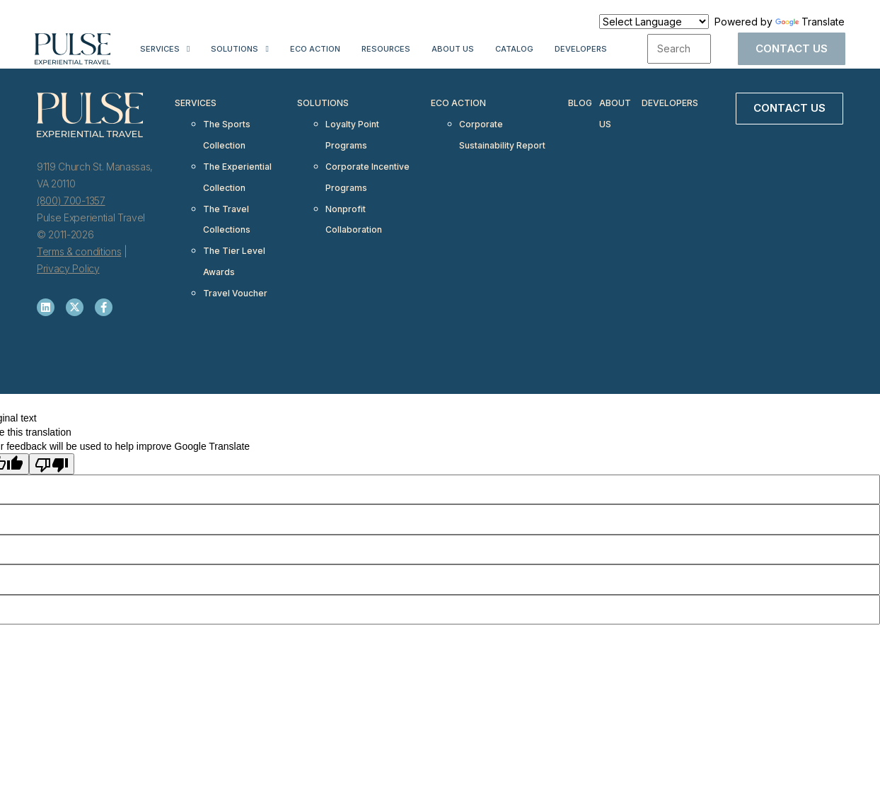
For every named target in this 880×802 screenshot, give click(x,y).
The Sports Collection (226, 126)
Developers (581, 49)
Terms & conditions (79, 251)
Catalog (514, 49)
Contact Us (791, 48)
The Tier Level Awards (234, 228)
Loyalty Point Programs (352, 126)
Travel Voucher (235, 253)
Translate (810, 22)
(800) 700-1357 (71, 200)
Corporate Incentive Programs (367, 160)
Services (160, 49)
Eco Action (315, 49)
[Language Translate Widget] (654, 21)
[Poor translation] (51, 464)
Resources (385, 49)
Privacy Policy (68, 268)
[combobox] (679, 49)
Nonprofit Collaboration (353, 194)
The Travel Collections (226, 194)
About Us (453, 49)
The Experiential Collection (237, 160)
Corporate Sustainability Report (502, 126)
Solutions (234, 49)
